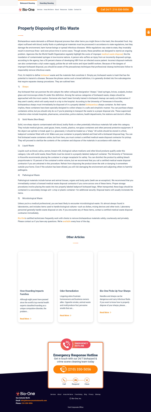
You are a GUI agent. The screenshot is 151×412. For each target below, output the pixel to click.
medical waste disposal (112, 54)
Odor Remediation (69, 291)
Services (39, 9)
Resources (63, 9)
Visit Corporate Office (75, 407)
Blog (85, 394)
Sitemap (97, 394)
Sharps (25, 86)
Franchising (78, 394)
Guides (70, 9)
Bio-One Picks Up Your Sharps (115, 291)
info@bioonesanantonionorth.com (34, 401)
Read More (24, 319)
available (67, 221)
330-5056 (27, 403)
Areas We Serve (49, 9)
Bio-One (21, 218)
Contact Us (77, 9)
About (57, 9)
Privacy (91, 394)
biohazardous (92, 104)
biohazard (45, 75)
